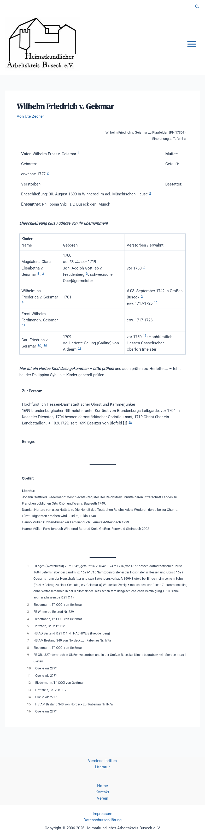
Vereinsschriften (102, 760)
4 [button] (38, 280)
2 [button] (48, 179)
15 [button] (144, 342)
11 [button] (23, 332)
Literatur (102, 767)
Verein (102, 798)
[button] (197, 6)
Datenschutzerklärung (102, 820)
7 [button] (144, 273)
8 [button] (23, 309)
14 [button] (79, 355)
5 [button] (43, 280)
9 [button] (142, 303)
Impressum (102, 813)
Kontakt (102, 792)
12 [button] (39, 351)
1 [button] (78, 159)
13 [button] (45, 351)
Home (102, 785)
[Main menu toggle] (192, 47)
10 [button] (155, 309)
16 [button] (130, 428)
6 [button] (86, 280)
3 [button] (150, 200)
